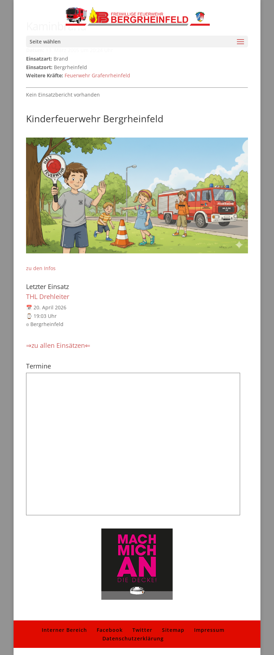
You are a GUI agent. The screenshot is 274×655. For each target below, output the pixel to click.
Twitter (142, 629)
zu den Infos (41, 268)
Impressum (209, 629)
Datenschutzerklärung (133, 638)
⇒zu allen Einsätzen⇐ (58, 345)
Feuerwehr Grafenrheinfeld (97, 75)
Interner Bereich (64, 629)
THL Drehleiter (47, 296)
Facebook (110, 629)
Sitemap (173, 629)
